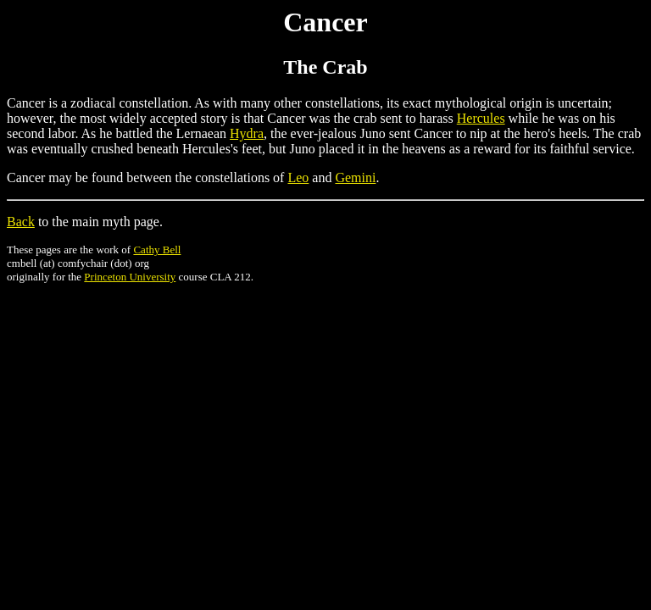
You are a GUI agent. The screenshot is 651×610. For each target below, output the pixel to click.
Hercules (481, 118)
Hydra (247, 133)
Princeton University (129, 276)
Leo (298, 177)
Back (21, 221)
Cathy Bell (157, 249)
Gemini (355, 177)
